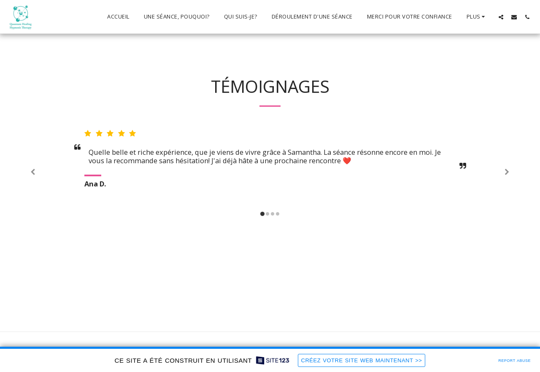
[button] (501, 17)
